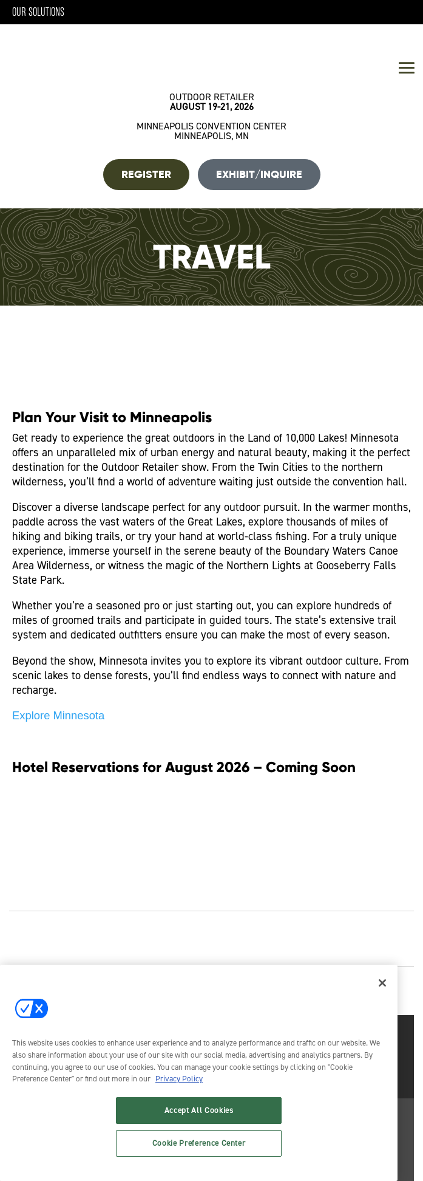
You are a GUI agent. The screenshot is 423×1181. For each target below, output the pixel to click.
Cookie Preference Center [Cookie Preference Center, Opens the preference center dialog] (199, 1143)
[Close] (382, 983)
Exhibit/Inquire (259, 174)
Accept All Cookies (199, 1110)
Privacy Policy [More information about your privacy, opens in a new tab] (179, 1078)
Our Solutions (38, 11)
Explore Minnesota (58, 715)
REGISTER (146, 174)
